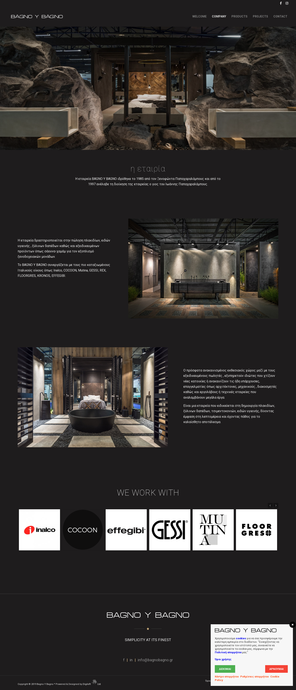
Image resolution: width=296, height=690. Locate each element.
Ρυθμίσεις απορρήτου (254, 676)
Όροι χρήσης (223, 659)
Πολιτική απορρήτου (228, 652)
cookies (241, 638)
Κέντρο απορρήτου (227, 676)
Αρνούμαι (276, 668)
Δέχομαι (225, 668)
